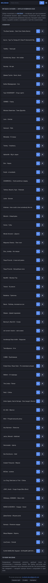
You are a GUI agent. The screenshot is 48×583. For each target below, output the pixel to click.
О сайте (25, 580)
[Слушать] (38, 31)
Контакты (33, 580)
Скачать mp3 (16, 580)
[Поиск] (41, 2)
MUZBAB (4, 3)
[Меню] (46, 3)
